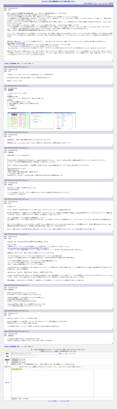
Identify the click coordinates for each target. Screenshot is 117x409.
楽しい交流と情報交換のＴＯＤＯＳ (41, 349)
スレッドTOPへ (52, 406)
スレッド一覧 (103, 3)
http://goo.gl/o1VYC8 (13, 189)
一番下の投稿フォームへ (90, 3)
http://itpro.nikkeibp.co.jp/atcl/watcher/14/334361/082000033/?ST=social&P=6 (28, 248)
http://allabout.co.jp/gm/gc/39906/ (16, 43)
